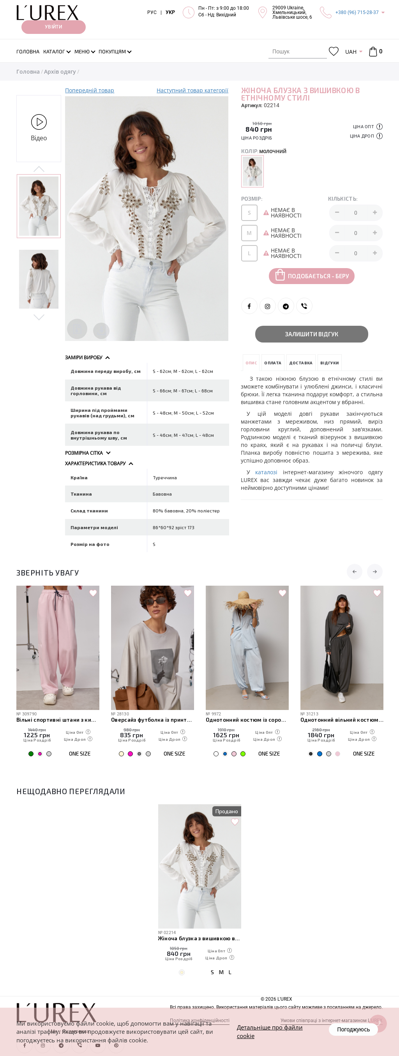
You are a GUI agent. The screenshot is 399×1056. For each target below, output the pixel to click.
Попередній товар (89, 90)
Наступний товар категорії (192, 90)
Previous (38, 169)
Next (38, 317)
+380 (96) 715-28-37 (357, 12)
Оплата (272, 362)
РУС (152, 12)
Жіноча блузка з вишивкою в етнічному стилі (199, 938)
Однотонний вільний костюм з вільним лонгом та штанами (341, 719)
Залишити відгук (311, 333)
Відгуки (329, 362)
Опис (251, 362)
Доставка (301, 362)
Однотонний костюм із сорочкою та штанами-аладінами (247, 719)
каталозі (266, 472)
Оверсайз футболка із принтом (152, 719)
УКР (170, 12)
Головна (28, 71)
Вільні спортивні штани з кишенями (57, 719)
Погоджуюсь (353, 1029)
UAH (351, 51)
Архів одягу (60, 71)
